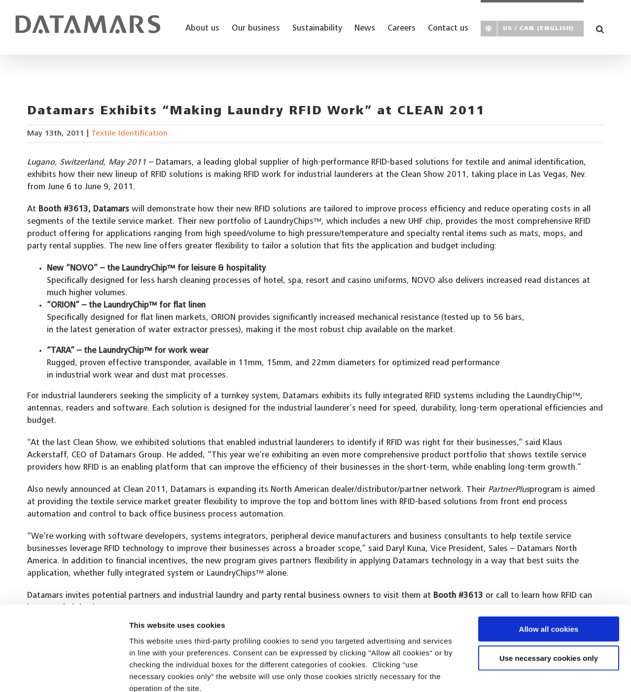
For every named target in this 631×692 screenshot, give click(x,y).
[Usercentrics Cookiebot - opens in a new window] (64, 672)
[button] (600, 27)
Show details (517, 672)
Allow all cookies (549, 574)
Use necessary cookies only (548, 603)
